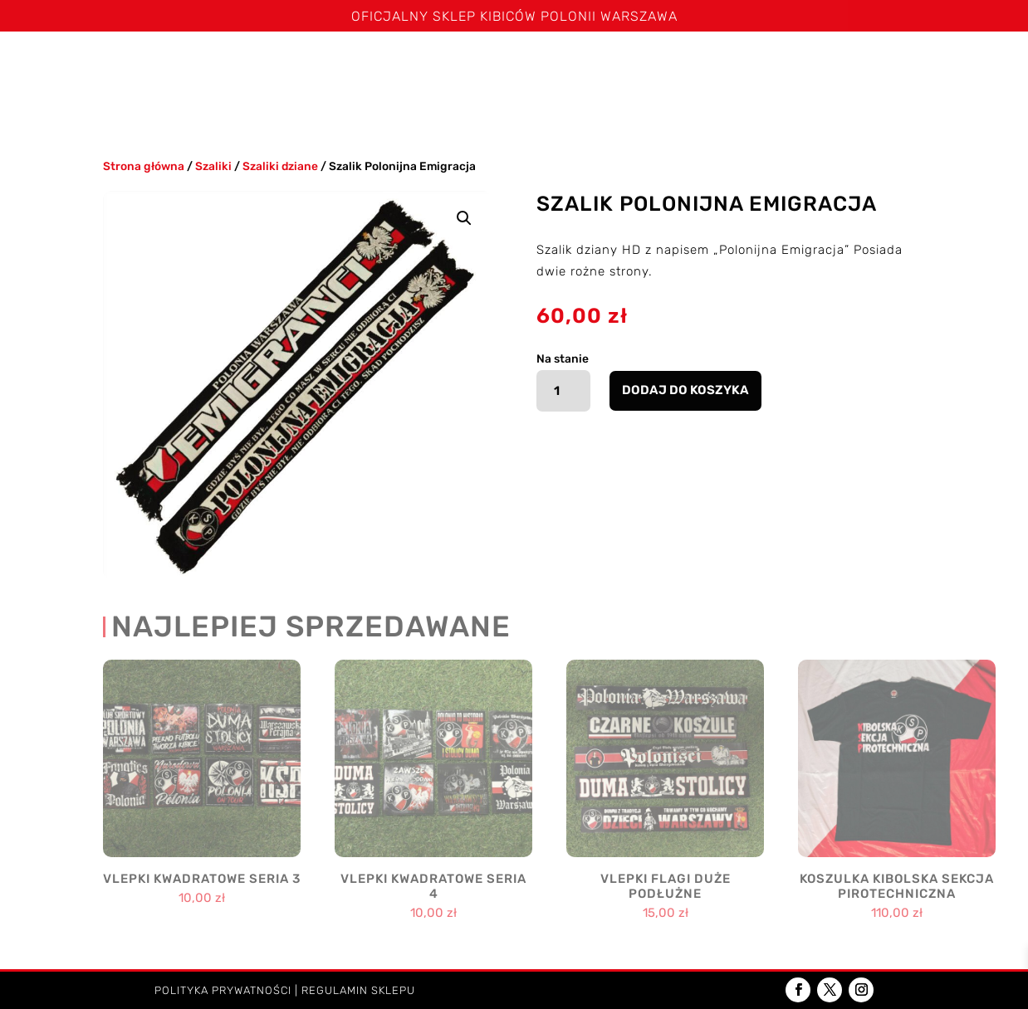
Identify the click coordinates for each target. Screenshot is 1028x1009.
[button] (464, 218)
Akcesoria (860, 65)
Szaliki (230, 65)
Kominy (673, 65)
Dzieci (949, 65)
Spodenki (411, 65)
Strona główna (75, 65)
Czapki (593, 65)
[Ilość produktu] (563, 391)
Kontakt (505, 106)
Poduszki (761, 65)
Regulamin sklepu (358, 990)
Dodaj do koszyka (685, 390)
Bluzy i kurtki (506, 65)
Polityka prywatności (222, 990)
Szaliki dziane (280, 166)
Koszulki (317, 65)
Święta (166, 65)
